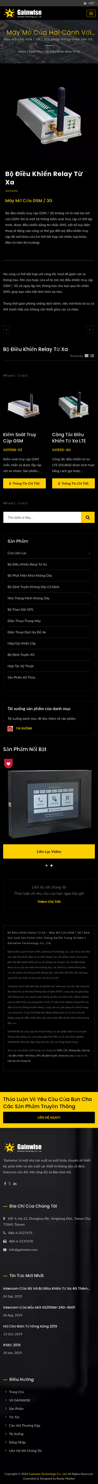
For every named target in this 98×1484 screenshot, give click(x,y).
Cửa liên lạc (17, 553)
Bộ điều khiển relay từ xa (62, 51)
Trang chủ (16, 1392)
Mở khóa (30, 1055)
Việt (91, 3)
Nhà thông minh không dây (29, 598)
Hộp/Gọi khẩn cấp (22, 643)
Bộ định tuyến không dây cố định (33, 587)
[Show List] (92, 355)
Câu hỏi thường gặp (24, 1425)
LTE (66, 1050)
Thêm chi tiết (49, 902)
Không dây (74, 1050)
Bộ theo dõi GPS (20, 609)
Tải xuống (20, 728)
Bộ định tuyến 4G (21, 654)
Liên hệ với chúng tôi (19, 1060)
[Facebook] (5, 1183)
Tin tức (14, 1417)
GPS (38, 1055)
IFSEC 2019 (11, 1345)
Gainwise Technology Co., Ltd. (48, 1474)
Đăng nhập (17, 1442)
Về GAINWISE (19, 1400)
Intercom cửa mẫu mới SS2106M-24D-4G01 (39, 1307)
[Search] (42, 517)
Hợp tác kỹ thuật (21, 666)
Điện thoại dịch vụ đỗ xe (27, 632)
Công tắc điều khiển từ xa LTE (69, 438)
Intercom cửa (66, 1055)
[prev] (6, 329)
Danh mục (35, 51)
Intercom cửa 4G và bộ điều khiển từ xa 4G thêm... (46, 1288)
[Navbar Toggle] (91, 13)
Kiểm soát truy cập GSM (19, 438)
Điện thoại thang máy (24, 621)
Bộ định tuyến (49, 1055)
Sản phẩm (16, 1408)
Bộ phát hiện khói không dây (30, 575)
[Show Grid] (86, 355)
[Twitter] (9, 1183)
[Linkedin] (14, 1183)
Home (22, 51)
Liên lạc (86, 1050)
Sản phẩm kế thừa (21, 677)
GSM (59, 1050)
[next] (89, 329)
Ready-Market (66, 1478)
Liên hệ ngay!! (49, 1117)
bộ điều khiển (16, 1055)
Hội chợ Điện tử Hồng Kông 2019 (30, 1326)
